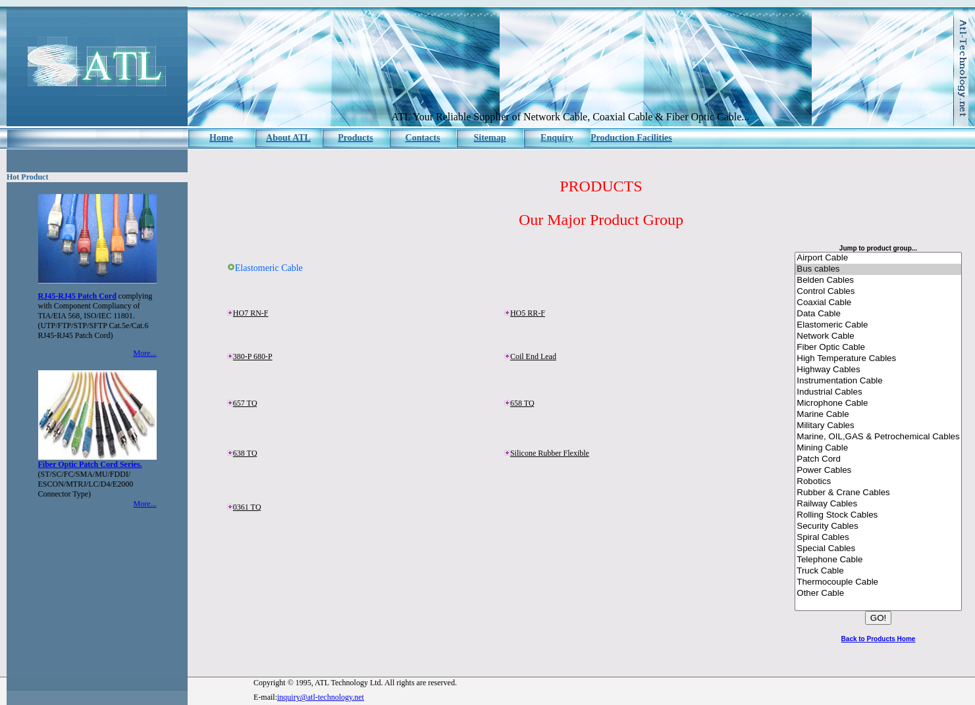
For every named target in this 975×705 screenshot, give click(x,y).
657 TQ (245, 403)
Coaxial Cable (878, 302)
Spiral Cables (878, 537)
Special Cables (878, 548)
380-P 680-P (253, 356)
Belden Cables (878, 280)
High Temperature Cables (878, 358)
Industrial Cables (878, 392)
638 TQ (245, 453)
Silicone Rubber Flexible (549, 453)
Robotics (878, 481)
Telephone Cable (878, 560)
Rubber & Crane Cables (878, 492)
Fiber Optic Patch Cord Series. (90, 464)
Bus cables (878, 269)
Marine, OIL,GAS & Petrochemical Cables (878, 437)
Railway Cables (878, 504)
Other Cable (878, 593)
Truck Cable (878, 571)
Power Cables (878, 470)
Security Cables (878, 526)
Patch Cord (878, 459)
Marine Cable (878, 414)
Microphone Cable (878, 403)
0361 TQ (247, 507)
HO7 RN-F (251, 313)
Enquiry (556, 138)
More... (145, 353)
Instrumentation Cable (878, 381)
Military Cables (878, 425)
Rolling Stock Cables (878, 515)
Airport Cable (878, 258)
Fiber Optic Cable (878, 347)
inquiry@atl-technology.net (320, 697)
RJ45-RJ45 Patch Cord (77, 296)
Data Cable (878, 314)
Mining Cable (878, 448)
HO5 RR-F (527, 313)
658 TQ (522, 403)
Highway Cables (878, 370)
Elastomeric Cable (878, 325)
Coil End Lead (533, 356)
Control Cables (878, 291)
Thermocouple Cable (878, 582)
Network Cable (878, 336)
